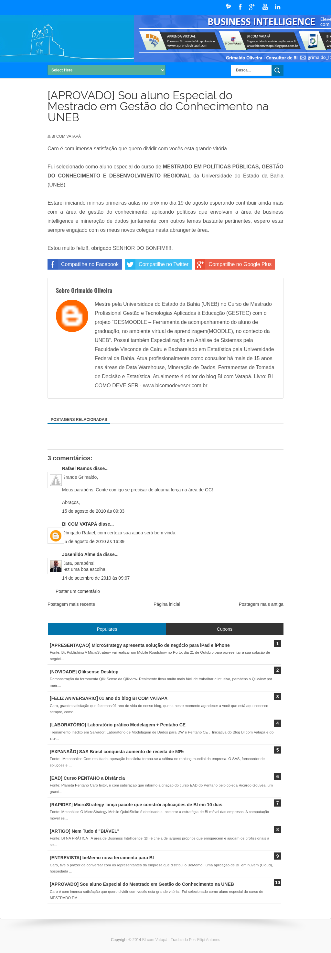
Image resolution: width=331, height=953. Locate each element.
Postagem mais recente (71, 604)
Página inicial (167, 604)
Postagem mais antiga (261, 604)
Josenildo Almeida (82, 554)
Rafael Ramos (77, 468)
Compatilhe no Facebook (83, 264)
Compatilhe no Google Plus (233, 264)
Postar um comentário (78, 591)
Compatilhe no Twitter (156, 264)
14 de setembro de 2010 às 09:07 (96, 578)
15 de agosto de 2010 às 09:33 (93, 511)
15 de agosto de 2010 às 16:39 (93, 541)
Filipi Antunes (208, 939)
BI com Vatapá (155, 939)
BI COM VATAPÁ (79, 524)
